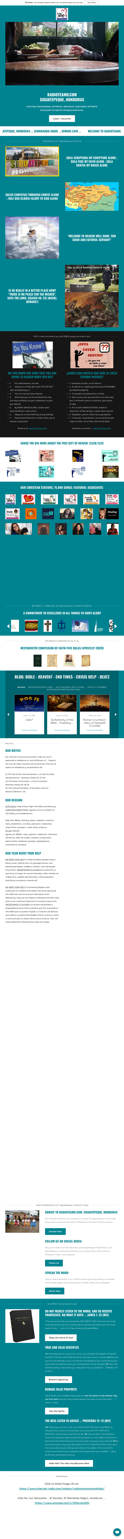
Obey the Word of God (61, 1337)
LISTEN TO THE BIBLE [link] (97, 687)
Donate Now (55, 1231)
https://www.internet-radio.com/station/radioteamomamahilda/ (62, 1488)
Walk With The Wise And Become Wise (69, 1463)
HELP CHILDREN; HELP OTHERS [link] (70, 687)
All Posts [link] (21, 687)
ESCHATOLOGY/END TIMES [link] (40, 687)
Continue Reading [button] (29, 730)
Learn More (91, 2)
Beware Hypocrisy (58, 1379)
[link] (62, 14)
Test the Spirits (57, 1411)
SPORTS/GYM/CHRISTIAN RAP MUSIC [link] (63, 689)
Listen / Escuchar (62, 118)
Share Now (54, 1291)
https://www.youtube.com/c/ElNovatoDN (62, 1503)
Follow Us (54, 1263)
